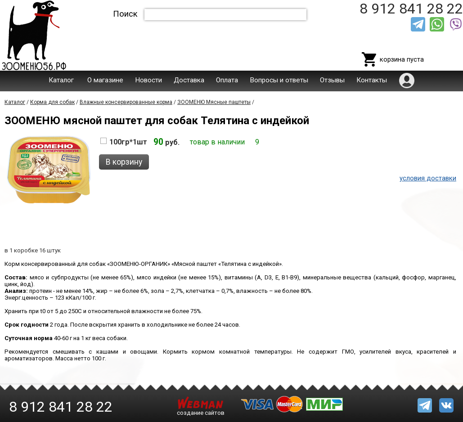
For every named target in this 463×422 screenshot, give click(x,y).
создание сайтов (201, 412)
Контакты (371, 80)
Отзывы (332, 80)
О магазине (105, 80)
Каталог (61, 80)
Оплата (227, 80)
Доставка (189, 80)
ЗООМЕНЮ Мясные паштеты (214, 102)
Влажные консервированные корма (126, 102)
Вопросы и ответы (279, 80)
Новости (148, 80)
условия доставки (428, 178)
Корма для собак (52, 102)
